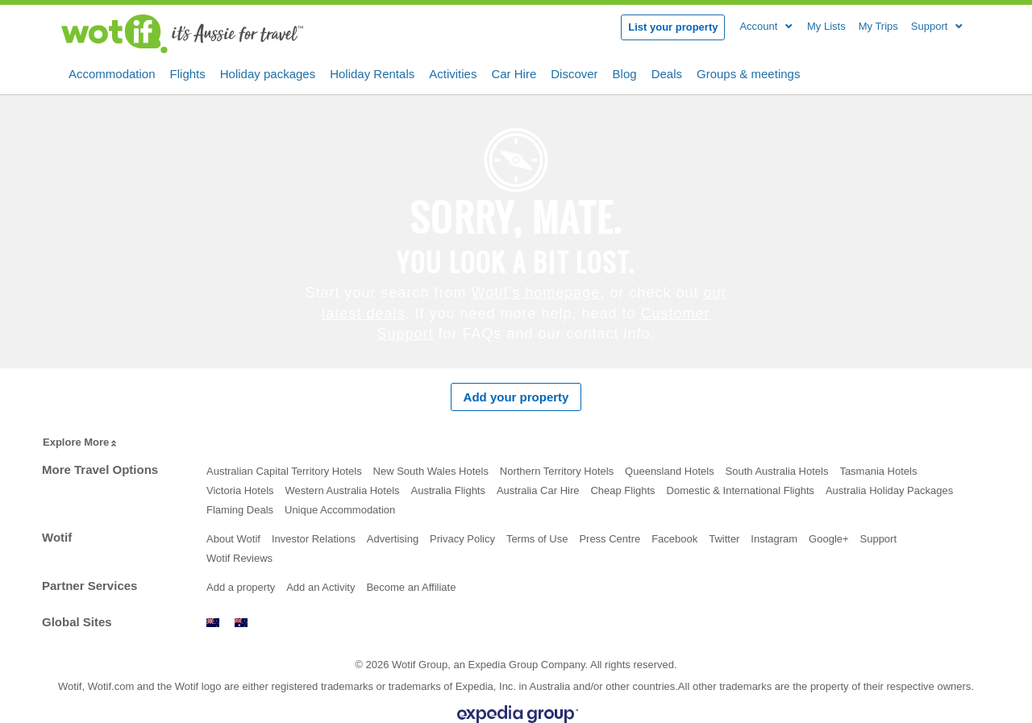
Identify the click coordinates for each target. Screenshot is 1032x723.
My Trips (878, 26)
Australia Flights (448, 490)
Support (878, 539)
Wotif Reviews (239, 558)
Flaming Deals (239, 510)
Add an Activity (320, 587)
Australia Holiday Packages (889, 490)
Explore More (81, 443)
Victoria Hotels (240, 490)
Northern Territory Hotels (557, 471)
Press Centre (609, 539)
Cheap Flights (622, 490)
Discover (574, 72)
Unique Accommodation (340, 510)
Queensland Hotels (669, 471)
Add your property (516, 397)
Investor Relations (314, 539)
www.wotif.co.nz (212, 622)
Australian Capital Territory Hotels (284, 471)
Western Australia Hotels (342, 490)
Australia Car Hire (538, 490)
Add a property (240, 587)
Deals (666, 72)
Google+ (829, 539)
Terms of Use (537, 539)
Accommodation (112, 72)
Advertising (392, 539)
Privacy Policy (462, 539)
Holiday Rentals (372, 72)
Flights (188, 72)
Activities (452, 72)
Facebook (674, 539)
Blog (625, 72)
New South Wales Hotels (431, 471)
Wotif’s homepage (536, 293)
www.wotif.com (241, 622)
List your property (673, 27)
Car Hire (513, 72)
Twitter (724, 539)
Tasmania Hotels (878, 471)
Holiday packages (267, 72)
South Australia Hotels (777, 471)
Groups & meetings (748, 72)
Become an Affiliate (411, 587)
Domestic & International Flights (741, 490)
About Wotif (233, 539)
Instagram (774, 539)
